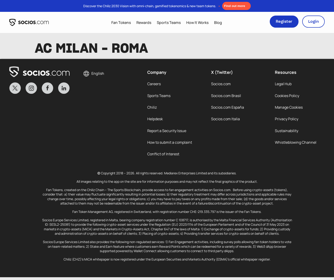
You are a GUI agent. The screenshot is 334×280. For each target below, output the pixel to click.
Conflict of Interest (163, 156)
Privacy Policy (286, 120)
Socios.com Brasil (226, 96)
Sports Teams (169, 22)
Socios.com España (227, 108)
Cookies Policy (287, 96)
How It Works (197, 22)
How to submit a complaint (169, 144)
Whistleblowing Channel (295, 144)
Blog (218, 22)
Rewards (143, 22)
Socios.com (221, 84)
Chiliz (152, 108)
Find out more (234, 6)
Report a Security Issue (166, 132)
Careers (154, 84)
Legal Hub (283, 84)
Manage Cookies (289, 108)
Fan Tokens (121, 22)
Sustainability (286, 132)
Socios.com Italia (225, 120)
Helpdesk (155, 120)
